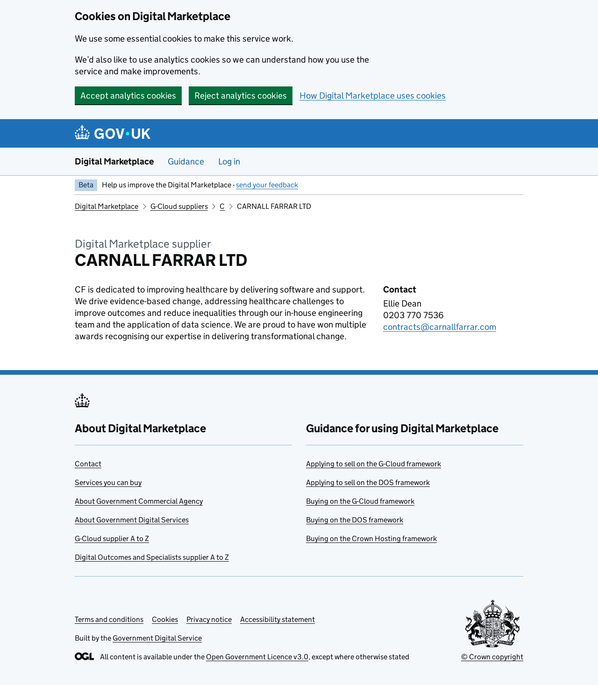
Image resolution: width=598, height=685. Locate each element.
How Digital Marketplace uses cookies (372, 95)
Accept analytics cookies (128, 95)
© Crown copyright (492, 656)
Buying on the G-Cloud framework (360, 501)
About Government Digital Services (132, 519)
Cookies (165, 619)
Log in (229, 161)
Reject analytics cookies (240, 95)
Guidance (186, 161)
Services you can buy (108, 482)
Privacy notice (209, 619)
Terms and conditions (109, 619)
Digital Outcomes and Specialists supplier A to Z (152, 557)
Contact (88, 463)
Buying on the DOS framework (354, 519)
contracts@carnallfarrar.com (439, 326)
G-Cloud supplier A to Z (112, 538)
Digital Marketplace (114, 161)
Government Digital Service (157, 638)
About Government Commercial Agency (139, 501)
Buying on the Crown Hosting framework (371, 538)
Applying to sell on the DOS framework (368, 482)
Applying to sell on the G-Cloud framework (373, 463)
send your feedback (267, 184)
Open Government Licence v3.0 (257, 656)
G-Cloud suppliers (179, 206)
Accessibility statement (277, 619)
